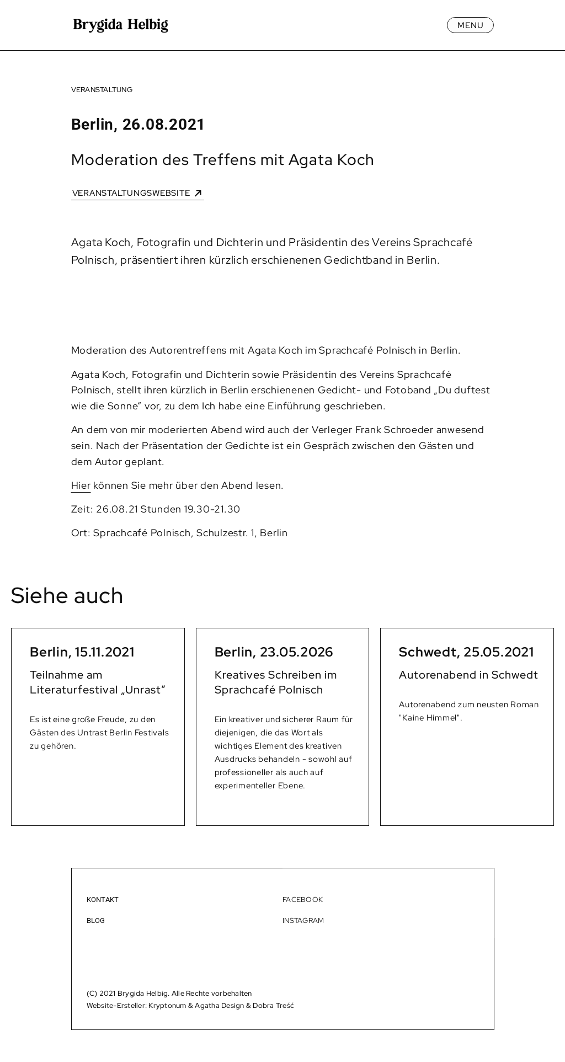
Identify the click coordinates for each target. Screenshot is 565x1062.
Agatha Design (219, 1005)
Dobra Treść (273, 1005)
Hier (81, 485)
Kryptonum (167, 1005)
